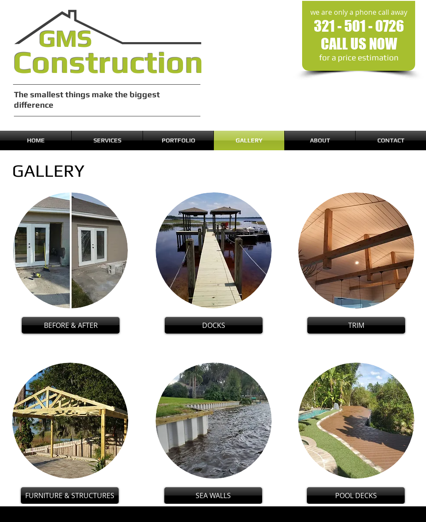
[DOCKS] (214, 325)
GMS (65, 38)
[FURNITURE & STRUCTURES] (70, 495)
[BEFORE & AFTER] (71, 325)
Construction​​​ (108, 62)
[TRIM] (356, 325)
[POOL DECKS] (356, 495)
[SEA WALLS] (213, 495)
